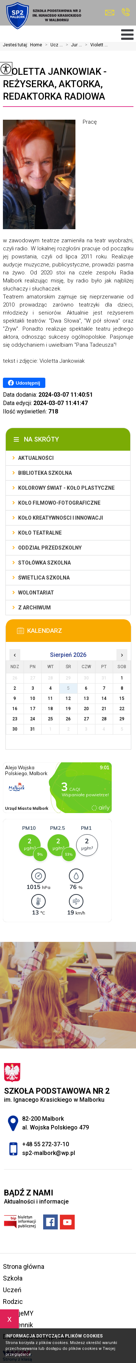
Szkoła (12, 1278)
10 (32, 698)
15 (121, 698)
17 (32, 708)
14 (104, 698)
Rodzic (13, 1301)
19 (68, 708)
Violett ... (95, 45)
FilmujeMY (18, 1313)
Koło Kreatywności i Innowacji (60, 518)
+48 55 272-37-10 (125, 12)
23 (14, 718)
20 (86, 708)
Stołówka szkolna (44, 563)
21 (104, 708)
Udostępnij (24, 383)
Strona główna (23, 1266)
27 (86, 718)
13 (86, 698)
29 (121, 718)
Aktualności (36, 458)
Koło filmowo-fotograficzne (59, 503)
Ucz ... (52, 45)
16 (14, 708)
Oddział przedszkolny (50, 548)
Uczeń (12, 1290)
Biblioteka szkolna (45, 473)
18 (50, 708)
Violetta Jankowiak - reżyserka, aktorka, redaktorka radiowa (55, 84)
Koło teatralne (40, 533)
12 (68, 698)
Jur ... (72, 45)
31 (32, 729)
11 (50, 698)
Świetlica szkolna (44, 578)
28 (104, 718)
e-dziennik (18, 1325)
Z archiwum (34, 608)
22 (121, 708)
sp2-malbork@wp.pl (109, 12)
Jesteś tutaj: (16, 45)
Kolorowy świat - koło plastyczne (66, 488)
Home (36, 45)
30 (14, 729)
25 (50, 718)
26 (68, 718)
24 (32, 718)
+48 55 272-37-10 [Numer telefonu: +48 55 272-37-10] (45, 1144)
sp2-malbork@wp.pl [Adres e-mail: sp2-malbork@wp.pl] (48, 1153)
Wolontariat (36, 593)
